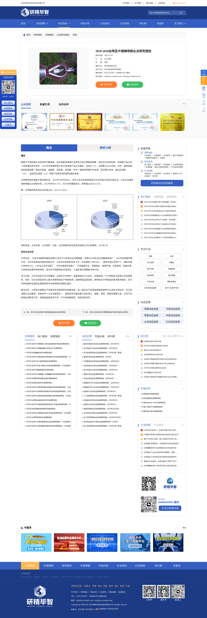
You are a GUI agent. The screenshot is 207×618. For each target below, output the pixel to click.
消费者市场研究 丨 (152, 158)
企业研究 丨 (168, 155)
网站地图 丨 (114, 592)
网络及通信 (171, 282)
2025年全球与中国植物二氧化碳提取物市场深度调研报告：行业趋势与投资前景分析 (48, 344)
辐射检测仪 (91, 577)
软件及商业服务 (150, 288)
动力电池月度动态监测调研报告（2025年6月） (101, 413)
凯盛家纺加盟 (80, 577)
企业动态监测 (151, 321)
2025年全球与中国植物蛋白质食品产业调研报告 (44, 348)
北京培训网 (54, 577)
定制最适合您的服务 (162, 183)
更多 (184, 104)
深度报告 (8, 114)
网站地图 (149, 3)
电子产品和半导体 (172, 288)
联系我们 (122, 592)
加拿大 (87, 586)
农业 (171, 256)
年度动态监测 (173, 315)
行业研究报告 (26, 577)
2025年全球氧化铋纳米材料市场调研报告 (41, 400)
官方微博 (137, 3)
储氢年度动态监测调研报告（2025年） (98, 357)
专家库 (162, 158)
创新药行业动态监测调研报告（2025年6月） (100, 391)
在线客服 (161, 3)
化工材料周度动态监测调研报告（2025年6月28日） (102, 417)
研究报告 (64, 23)
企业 (170, 336)
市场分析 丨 (149, 173)
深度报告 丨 (159, 165)
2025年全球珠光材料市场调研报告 (39, 383)
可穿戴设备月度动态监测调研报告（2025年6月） (101, 361)
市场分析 (85, 23)
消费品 (171, 262)
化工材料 (150, 262)
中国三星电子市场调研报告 (152, 407)
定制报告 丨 (168, 165)
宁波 (128, 586)
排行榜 (143, 23)
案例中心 (176, 173)
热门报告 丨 (149, 165)
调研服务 (147, 153)
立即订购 (106, 84)
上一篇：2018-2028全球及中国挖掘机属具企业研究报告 (45, 312)
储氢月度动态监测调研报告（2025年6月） (99, 374)
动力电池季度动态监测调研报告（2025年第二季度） (103, 353)
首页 (23, 23)
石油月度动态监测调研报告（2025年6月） (99, 378)
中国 (94, 586)
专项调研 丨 (159, 155)
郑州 (111, 586)
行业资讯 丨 (168, 173)
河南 (105, 586)
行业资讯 (104, 23)
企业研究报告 (63, 35)
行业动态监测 (173, 321)
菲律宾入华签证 (103, 577)
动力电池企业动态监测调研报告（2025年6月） (101, 370)
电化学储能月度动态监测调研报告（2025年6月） (101, 344)
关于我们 (180, 23)
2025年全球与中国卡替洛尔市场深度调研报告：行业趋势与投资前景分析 (48, 366)
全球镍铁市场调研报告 (150, 394)
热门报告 (8, 103)
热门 (165, 336)
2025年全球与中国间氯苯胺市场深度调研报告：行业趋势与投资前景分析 (48, 422)
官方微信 (126, 3)
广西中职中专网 (67, 577)
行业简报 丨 (159, 173)
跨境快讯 (45, 577)
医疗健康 (171, 275)
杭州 (122, 586)
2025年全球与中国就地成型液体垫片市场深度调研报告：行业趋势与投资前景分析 (48, 404)
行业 (179, 336)
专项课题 (85, 565)
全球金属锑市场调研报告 (151, 398)
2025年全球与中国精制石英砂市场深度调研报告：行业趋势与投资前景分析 (48, 413)
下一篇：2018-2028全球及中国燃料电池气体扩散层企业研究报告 (107, 312)
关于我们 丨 (76, 592)
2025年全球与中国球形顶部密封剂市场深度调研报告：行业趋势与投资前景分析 (48, 391)
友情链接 (25, 573)
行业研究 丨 (149, 155)
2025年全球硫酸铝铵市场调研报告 (39, 353)
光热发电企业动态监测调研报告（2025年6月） (101, 366)
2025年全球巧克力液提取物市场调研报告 (41, 361)
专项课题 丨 (150, 167)
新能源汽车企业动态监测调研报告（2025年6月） (101, 387)
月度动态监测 (173, 309)
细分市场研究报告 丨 (163, 167)
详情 (75, 35)
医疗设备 (150, 269)
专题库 (160, 23)
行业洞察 (147, 171)
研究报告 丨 (85, 592)
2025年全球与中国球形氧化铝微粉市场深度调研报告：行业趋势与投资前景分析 (48, 387)
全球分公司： (77, 586)
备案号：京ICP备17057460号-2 (82, 609)
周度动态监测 (151, 309)
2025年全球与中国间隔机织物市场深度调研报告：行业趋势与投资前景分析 (48, 426)
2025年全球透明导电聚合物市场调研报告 (41, 378)
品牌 (174, 336)
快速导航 (30, 565)
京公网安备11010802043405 (106, 609)
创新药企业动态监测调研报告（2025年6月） (100, 404)
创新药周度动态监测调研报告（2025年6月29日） (102, 409)
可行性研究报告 (177, 167)
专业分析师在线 (170, 508)
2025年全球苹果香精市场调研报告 (39, 417)
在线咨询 (132, 84)
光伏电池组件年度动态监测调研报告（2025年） (101, 422)
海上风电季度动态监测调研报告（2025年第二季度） (103, 426)
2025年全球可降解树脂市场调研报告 (40, 370)
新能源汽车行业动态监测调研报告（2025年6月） (101, 383)
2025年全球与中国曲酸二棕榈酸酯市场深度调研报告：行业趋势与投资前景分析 (48, 374)
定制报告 (49, 35)
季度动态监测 (151, 315)
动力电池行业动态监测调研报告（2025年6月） (101, 348)
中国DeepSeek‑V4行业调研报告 (154, 403)
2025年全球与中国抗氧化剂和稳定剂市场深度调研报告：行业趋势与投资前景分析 (48, 357)
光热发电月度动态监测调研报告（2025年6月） (101, 400)
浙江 (116, 586)
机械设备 (171, 269)
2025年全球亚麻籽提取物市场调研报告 (41, 409)
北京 (100, 586)
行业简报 (124, 23)
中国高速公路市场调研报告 (152, 411)
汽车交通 (150, 282)
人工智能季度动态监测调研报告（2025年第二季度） (103, 396)
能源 (150, 256)
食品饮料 (150, 275)
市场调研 (42, 23)
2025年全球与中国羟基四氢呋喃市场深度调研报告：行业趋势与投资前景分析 (48, 396)
